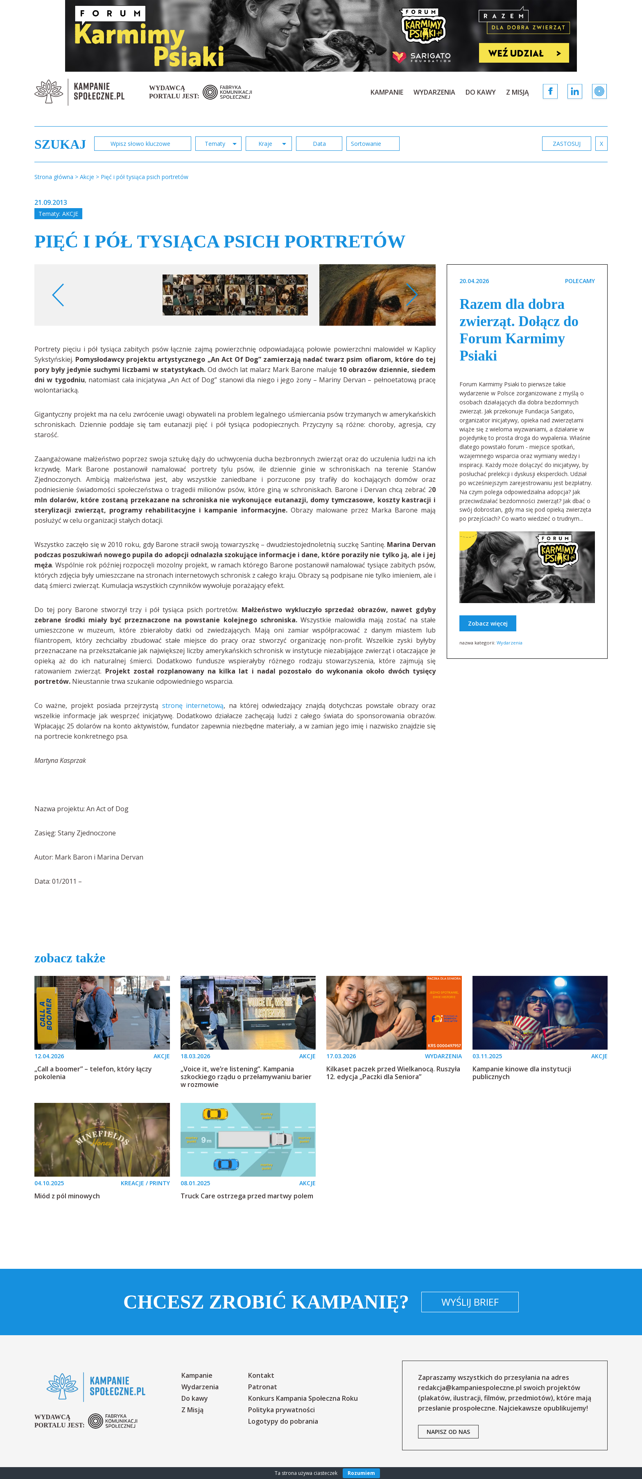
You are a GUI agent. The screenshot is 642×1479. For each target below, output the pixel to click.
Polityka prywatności (281, 1409)
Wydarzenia (434, 92)
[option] (235, 295)
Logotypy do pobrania (283, 1421)
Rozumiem (361, 1473)
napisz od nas (448, 1432)
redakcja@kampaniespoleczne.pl (470, 1387)
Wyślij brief (470, 1302)
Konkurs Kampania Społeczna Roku (303, 1398)
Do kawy (481, 92)
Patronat (262, 1386)
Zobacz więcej (488, 623)
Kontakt (261, 1375)
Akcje (70, 214)
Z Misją (517, 92)
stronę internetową (193, 705)
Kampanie (387, 92)
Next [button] (412, 295)
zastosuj (567, 143)
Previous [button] (58, 295)
